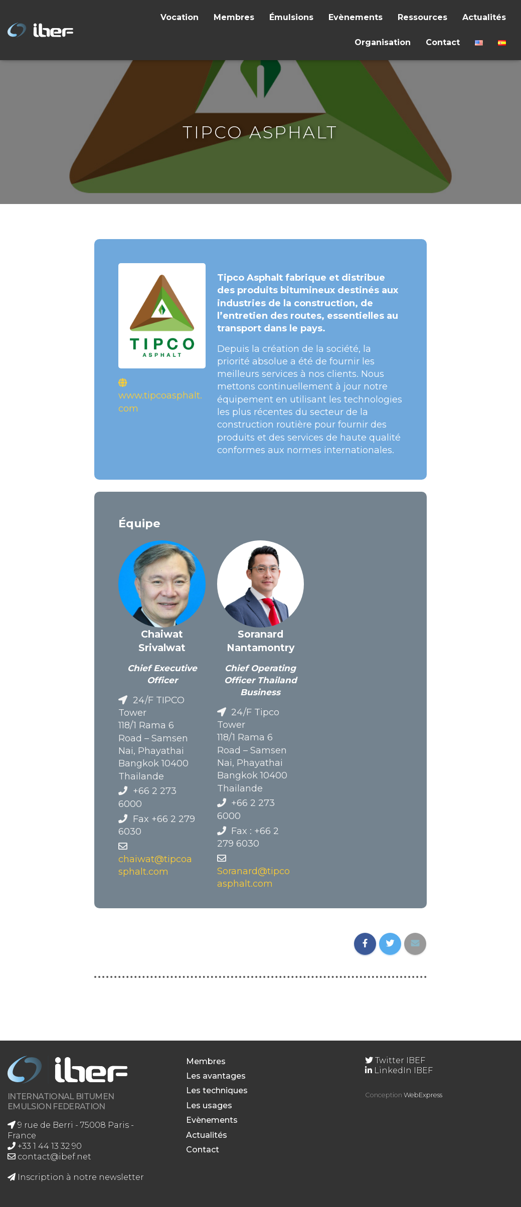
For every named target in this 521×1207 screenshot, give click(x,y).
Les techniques (217, 1090)
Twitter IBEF (395, 1060)
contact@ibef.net (49, 1156)
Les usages (209, 1105)
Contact (443, 42)
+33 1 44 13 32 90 (45, 1146)
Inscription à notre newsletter (76, 1177)
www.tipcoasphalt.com (160, 401)
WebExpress (423, 1095)
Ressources (422, 17)
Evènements (355, 17)
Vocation (179, 17)
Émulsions (291, 17)
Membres (234, 17)
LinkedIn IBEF (399, 1070)
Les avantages (216, 1076)
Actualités (484, 17)
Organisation (383, 42)
